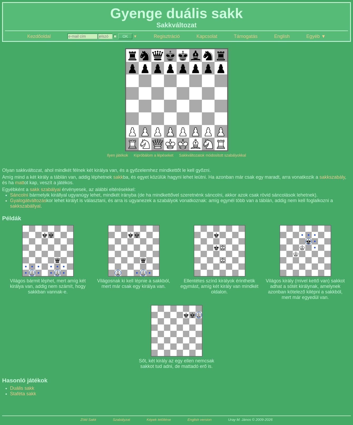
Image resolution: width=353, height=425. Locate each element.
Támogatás (245, 36)
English (282, 36)
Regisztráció (167, 36)
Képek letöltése (159, 420)
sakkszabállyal (25, 206)
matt (19, 182)
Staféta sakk (23, 393)
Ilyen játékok (117, 155)
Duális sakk (22, 388)
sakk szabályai (45, 189)
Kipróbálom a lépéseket (153, 155)
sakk (118, 177)
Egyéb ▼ (316, 36)
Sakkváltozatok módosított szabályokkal (212, 155)
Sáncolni (19, 195)
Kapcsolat (206, 36)
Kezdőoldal (39, 36)
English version (199, 420)
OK (125, 36)
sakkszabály (332, 177)
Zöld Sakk (88, 420)
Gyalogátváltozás (28, 200)
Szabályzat (121, 420)
